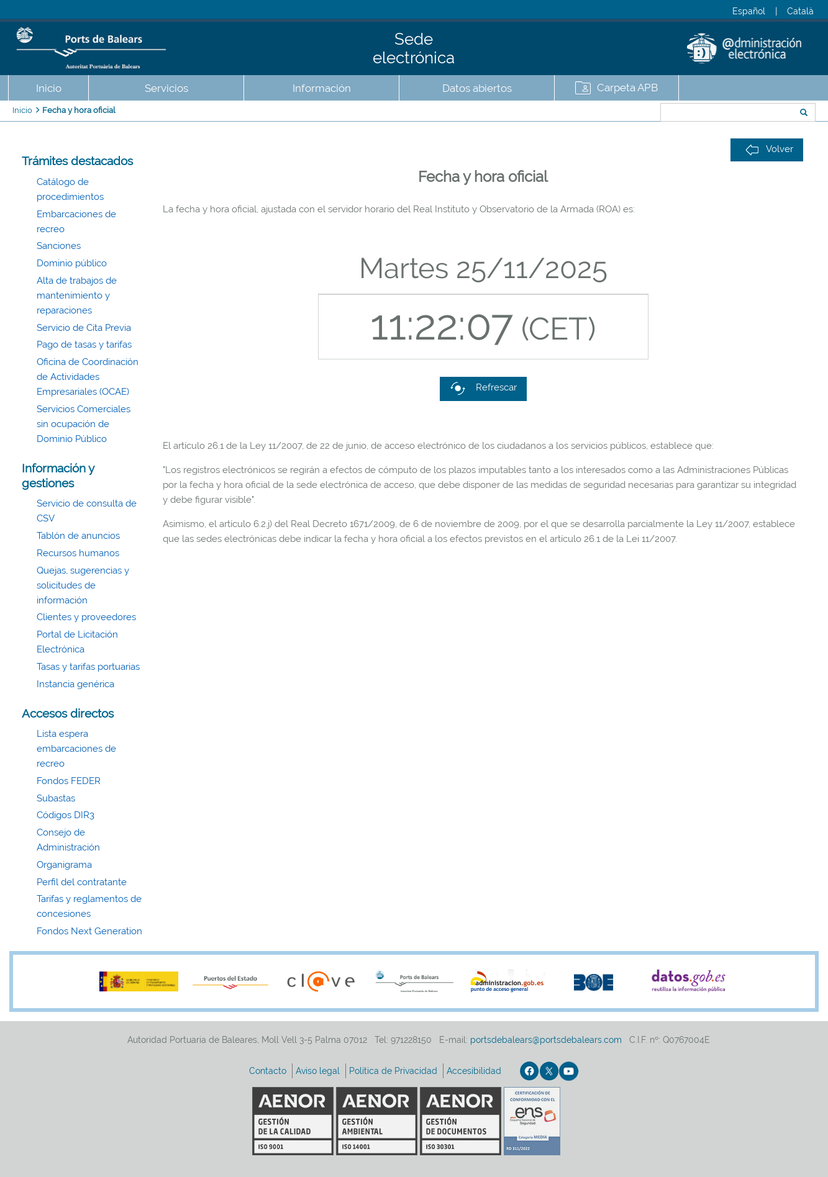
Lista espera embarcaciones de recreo (76, 748)
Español (748, 11)
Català (800, 11)
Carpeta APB (627, 87)
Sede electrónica (414, 48)
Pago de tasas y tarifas (84, 344)
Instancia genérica (75, 684)
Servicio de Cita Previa (84, 327)
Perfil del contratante (82, 882)
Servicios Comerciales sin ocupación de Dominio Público (83, 424)
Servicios (166, 88)
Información (322, 88)
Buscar (619, 113)
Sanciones (59, 245)
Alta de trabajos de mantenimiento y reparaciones (77, 295)
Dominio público (72, 263)
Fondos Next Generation (89, 931)
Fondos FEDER (69, 781)
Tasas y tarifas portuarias (88, 666)
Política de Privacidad (394, 1071)
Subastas (56, 798)
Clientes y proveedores (86, 617)
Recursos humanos (78, 553)
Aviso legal (319, 1071)
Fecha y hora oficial (79, 110)
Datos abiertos (477, 88)
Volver (769, 149)
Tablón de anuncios (78, 535)
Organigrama (64, 864)
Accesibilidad (475, 1071)
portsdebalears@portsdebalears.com (546, 1040)
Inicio (48, 88)
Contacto (269, 1071)
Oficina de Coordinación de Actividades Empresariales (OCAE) (88, 376)
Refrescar (483, 388)
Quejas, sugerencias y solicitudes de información (83, 585)
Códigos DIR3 (65, 815)
